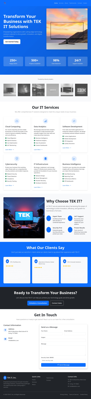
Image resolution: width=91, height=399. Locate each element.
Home (56, 3)
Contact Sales (57, 303)
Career (85, 3)
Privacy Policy (64, 394)
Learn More (9, 149)
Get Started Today (11, 42)
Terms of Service (74, 394)
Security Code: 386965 (47, 357)
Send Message (63, 365)
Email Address (68, 331)
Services (61, 3)
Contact (80, 3)
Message (43, 344)
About (66, 3)
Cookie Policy (84, 394)
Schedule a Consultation (38, 303)
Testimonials (72, 3)
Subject (43, 337)
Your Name (44, 331)
